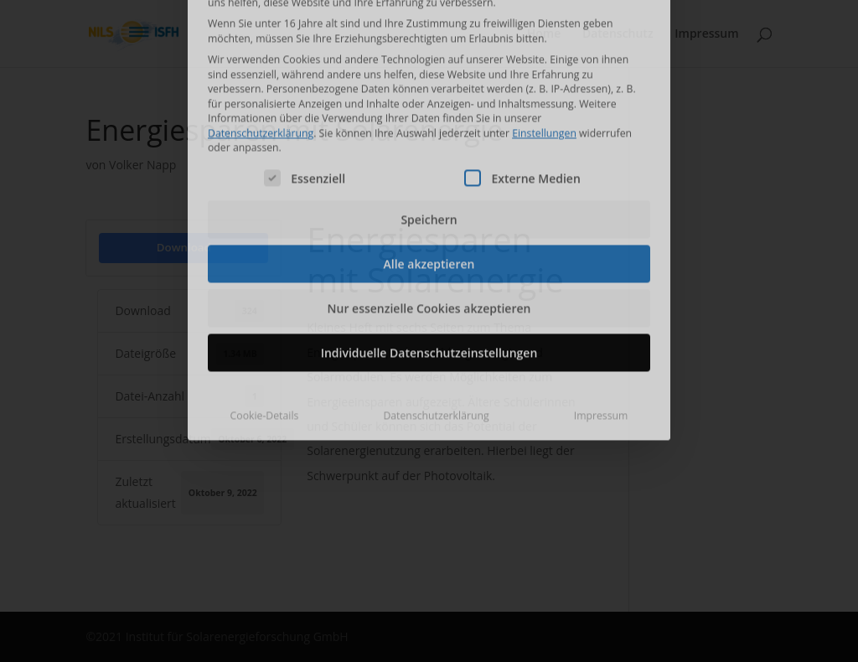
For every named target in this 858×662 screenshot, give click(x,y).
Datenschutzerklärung (260, 26)
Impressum (601, 310)
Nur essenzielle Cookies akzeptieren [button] (429, 202)
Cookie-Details (264, 310)
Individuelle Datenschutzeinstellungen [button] (429, 247)
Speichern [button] (429, 114)
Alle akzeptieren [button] (429, 158)
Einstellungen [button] (544, 26)
